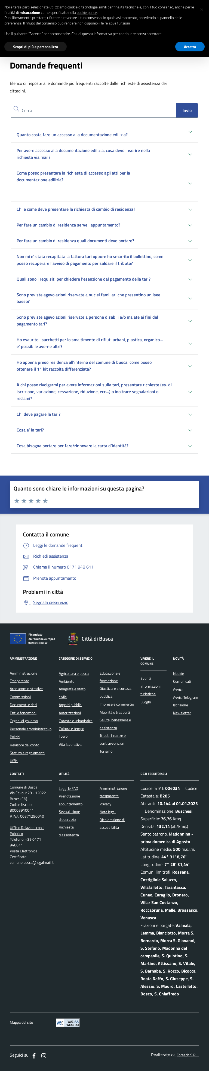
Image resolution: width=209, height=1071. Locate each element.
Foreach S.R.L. (188, 1055)
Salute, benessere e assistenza (115, 724)
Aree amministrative (26, 689)
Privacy (105, 804)
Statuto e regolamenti (27, 753)
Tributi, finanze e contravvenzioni (113, 739)
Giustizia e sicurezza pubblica (115, 692)
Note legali (108, 812)
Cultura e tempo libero (71, 732)
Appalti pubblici (70, 705)
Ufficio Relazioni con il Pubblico (27, 830)
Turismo (106, 751)
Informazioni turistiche (150, 690)
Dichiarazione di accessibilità (112, 823)
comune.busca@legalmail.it (32, 862)
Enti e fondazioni (23, 713)
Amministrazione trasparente (113, 792)
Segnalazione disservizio (69, 815)
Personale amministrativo (30, 729)
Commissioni (20, 697)
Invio (187, 110)
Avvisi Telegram (185, 697)
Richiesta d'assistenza (69, 831)
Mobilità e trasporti (115, 712)
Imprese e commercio (117, 704)
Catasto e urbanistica (76, 721)
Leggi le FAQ (68, 788)
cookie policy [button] (87, 12)
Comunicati (182, 681)
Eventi (145, 678)
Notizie (178, 673)
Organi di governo (24, 721)
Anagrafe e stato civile (72, 693)
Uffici (14, 761)
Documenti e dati (23, 705)
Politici (15, 737)
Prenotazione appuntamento (70, 800)
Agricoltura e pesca (74, 673)
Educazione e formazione (110, 677)
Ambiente (66, 681)
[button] (202, 8)
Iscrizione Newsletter (182, 709)
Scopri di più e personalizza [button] (35, 46)
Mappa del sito (21, 1022)
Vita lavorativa (70, 744)
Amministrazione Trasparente (23, 677)
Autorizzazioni (70, 713)
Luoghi (145, 702)
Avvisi (178, 689)
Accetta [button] (190, 46)
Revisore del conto (24, 745)
